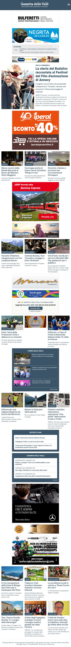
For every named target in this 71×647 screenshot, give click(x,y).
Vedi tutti (55, 480)
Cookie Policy (50, 644)
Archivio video (53, 389)
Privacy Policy (42, 644)
